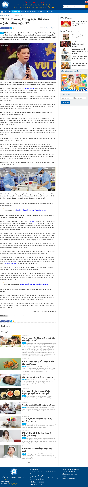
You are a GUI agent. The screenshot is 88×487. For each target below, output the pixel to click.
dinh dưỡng (22, 316)
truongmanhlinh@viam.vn (69, 478)
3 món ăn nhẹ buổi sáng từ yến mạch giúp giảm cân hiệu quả (36, 392)
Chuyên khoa (16, 11)
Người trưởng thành (51, 27)
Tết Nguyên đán (29, 88)
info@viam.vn (38, 484)
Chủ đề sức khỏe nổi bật (28, 11)
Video (51, 11)
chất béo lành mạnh (11, 263)
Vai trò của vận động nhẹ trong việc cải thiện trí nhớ (38, 339)
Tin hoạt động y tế (42, 11)
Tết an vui (31, 221)
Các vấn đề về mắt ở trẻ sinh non (37, 377)
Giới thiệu (8, 11)
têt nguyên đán (13, 316)
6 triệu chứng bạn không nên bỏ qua (38, 405)
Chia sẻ (7, 28)
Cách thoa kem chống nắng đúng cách (37, 449)
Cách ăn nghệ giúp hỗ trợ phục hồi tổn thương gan (38, 362)
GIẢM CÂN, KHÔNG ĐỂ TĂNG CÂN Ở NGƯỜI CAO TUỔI (30, 210)
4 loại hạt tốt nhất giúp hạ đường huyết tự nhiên (37, 420)
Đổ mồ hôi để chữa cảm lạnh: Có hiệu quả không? (37, 434)
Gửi (2, 28)
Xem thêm (28, 463)
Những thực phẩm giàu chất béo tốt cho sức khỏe (33, 284)
